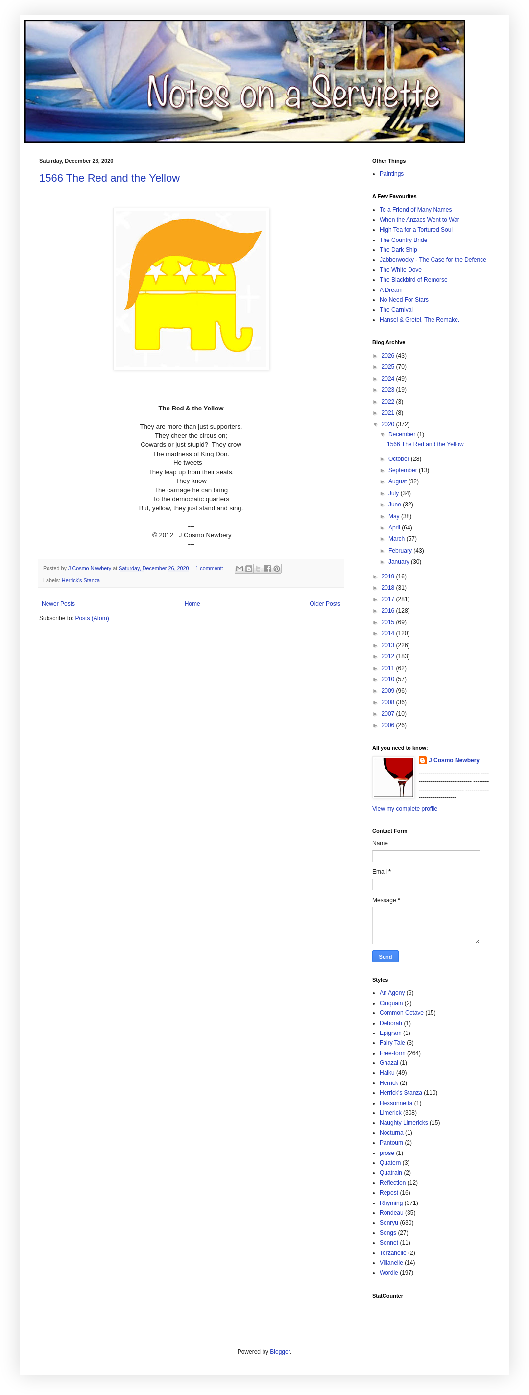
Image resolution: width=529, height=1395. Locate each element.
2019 (389, 576)
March (397, 538)
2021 (389, 412)
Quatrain (391, 1172)
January (399, 561)
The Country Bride (403, 240)
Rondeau (392, 1212)
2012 (389, 656)
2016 (389, 610)
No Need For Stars (404, 299)
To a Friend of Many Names (416, 209)
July (394, 493)
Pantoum (391, 1142)
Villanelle (391, 1262)
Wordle (389, 1272)
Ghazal (389, 1062)
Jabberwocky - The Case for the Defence (433, 259)
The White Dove (401, 269)
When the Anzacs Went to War (419, 219)
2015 (389, 622)
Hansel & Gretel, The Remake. (419, 319)
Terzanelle (393, 1253)
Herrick (389, 1083)
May (394, 516)
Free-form (393, 1053)
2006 (389, 725)
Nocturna (392, 1133)
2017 (389, 599)
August (398, 481)
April (395, 527)
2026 (389, 355)
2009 (389, 690)
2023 (389, 389)
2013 (389, 645)
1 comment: (209, 568)
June (395, 504)
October (399, 459)
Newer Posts (58, 604)
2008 (389, 702)
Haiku (387, 1072)
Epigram (391, 1033)
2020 (389, 424)
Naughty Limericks (404, 1122)
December (402, 434)
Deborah (391, 1023)
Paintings (392, 173)
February (400, 550)
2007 (389, 713)
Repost (389, 1192)
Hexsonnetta (396, 1103)
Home (192, 604)
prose (387, 1153)
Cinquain (391, 1003)
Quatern (390, 1162)
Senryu (389, 1222)
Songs (388, 1232)
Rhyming (391, 1203)
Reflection (393, 1182)
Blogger (280, 1351)
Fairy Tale (392, 1042)
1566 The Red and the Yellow (109, 178)
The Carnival (396, 309)
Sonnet (389, 1242)
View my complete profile (404, 808)
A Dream (391, 290)
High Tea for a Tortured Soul (416, 229)
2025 (389, 366)
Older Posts (325, 604)
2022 (389, 401)
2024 (389, 378)
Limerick (391, 1112)
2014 (389, 633)
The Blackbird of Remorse (414, 279)
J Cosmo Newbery (90, 568)
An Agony (392, 992)
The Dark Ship (398, 249)
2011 (389, 668)
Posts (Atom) (92, 618)
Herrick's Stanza (81, 580)
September (403, 470)
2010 (389, 679)
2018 (389, 587)
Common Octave (402, 1013)
